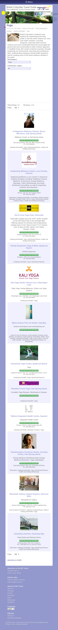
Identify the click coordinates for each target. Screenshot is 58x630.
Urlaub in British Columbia (16, 580)
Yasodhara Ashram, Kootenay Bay (29, 534)
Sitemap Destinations (14, 618)
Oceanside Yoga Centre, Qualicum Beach (29, 364)
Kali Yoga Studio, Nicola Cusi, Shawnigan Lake (29, 284)
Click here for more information (29, 140)
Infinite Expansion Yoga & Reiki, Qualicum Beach (29, 247)
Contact (10, 593)
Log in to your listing (14, 573)
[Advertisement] (29, 88)
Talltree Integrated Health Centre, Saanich (29, 416)
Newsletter (11, 595)
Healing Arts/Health (19, 31)
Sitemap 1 (10, 615)
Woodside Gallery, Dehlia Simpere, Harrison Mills (29, 495)
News (9, 597)
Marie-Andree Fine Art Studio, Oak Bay (29, 323)
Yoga (9, 25)
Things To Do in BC (28, 28)
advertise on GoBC (14, 560)
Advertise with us (13, 570)
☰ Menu (29, 2)
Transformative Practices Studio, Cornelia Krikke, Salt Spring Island (29, 453)
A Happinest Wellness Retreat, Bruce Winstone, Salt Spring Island (29, 132)
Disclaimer (11, 602)
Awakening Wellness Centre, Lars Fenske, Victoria (29, 172)
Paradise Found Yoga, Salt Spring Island (29, 389)
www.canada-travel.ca (14, 582)
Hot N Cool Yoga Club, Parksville (29, 215)
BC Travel (17, 28)
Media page (11, 600)
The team (10, 591)
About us (10, 588)
